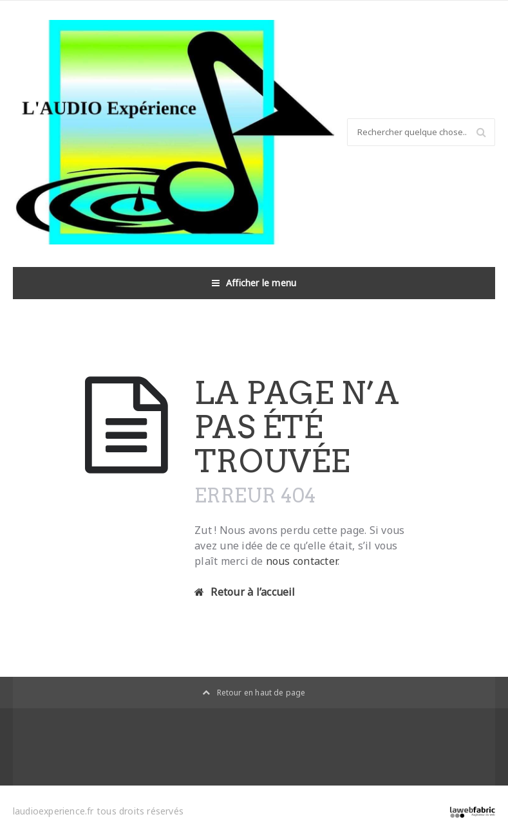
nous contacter (301, 561)
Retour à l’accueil (245, 592)
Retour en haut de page (253, 692)
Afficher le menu (254, 283)
